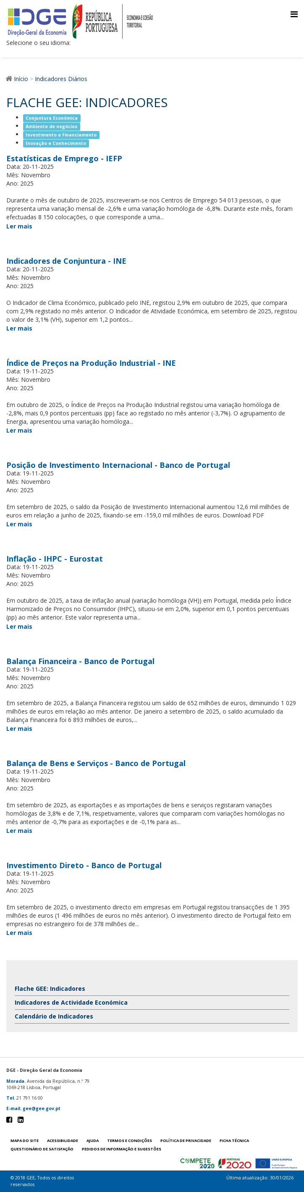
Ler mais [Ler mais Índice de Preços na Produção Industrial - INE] (19, 430)
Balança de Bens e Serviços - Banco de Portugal (96, 763)
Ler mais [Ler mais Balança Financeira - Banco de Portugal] (19, 729)
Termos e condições (129, 1140)
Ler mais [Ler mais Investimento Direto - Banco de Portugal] (19, 933)
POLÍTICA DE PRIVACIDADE (185, 1140)
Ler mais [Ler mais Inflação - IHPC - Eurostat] (19, 626)
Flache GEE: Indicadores (50, 988)
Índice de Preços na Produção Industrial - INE (91, 363)
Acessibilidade (62, 1140)
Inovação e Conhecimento (56, 143)
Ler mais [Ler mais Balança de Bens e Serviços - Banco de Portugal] (19, 831)
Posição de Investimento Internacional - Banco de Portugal (118, 465)
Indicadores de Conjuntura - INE (66, 261)
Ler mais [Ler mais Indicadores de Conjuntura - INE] (19, 328)
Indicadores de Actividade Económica (71, 1002)
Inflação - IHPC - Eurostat (54, 559)
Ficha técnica (234, 1140)
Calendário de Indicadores (54, 1016)
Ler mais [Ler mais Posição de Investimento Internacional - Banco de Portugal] (19, 524)
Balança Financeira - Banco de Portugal (80, 661)
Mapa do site (24, 1140)
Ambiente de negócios (51, 126)
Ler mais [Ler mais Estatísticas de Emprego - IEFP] (19, 226)
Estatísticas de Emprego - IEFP (64, 158)
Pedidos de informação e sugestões (121, 1149)
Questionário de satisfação (41, 1149)
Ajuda (92, 1140)
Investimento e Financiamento (61, 135)
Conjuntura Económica (52, 118)
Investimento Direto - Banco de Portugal (84, 865)
